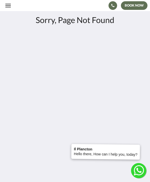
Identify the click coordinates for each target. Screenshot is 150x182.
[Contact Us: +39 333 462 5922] (113, 5)
